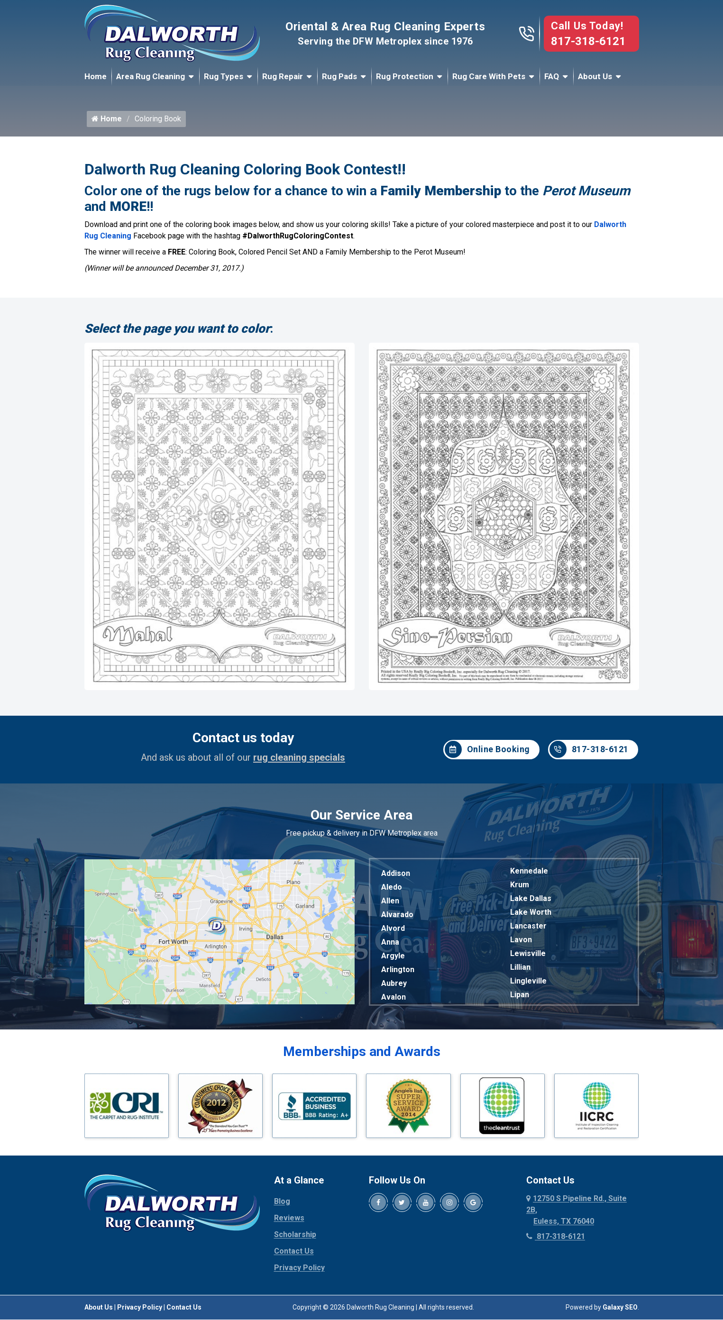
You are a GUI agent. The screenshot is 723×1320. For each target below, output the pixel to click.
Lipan (519, 998)
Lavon (521, 943)
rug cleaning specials (299, 761)
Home (95, 76)
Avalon (393, 1000)
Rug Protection (404, 76)
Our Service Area (361, 819)
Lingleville (528, 984)
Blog (282, 1205)
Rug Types (223, 76)
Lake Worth (530, 915)
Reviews (289, 1221)
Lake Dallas (530, 902)
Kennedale (529, 874)
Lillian (520, 970)
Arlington (397, 973)
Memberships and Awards (361, 1055)
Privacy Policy (299, 1271)
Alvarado (397, 918)
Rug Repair (282, 76)
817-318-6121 (588, 41)
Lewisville (528, 957)
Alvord (393, 932)
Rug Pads (339, 76)
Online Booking (487, 753)
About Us (595, 76)
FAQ (551, 76)
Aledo (391, 890)
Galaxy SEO (620, 1311)
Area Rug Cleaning (150, 76)
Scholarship (295, 1238)
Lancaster (528, 929)
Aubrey (394, 987)
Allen (390, 904)
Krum (519, 888)
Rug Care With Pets (488, 76)
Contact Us (294, 1254)
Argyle (393, 959)
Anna (390, 945)
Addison (395, 877)
